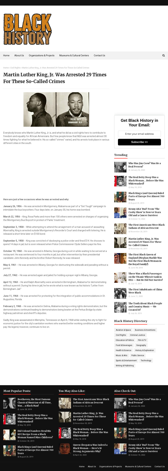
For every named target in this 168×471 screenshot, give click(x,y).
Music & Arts (121, 355)
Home (6, 68)
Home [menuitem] (6, 55)
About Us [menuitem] (19, 55)
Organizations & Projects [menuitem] (41, 55)
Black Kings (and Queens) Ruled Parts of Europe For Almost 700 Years (146, 196)
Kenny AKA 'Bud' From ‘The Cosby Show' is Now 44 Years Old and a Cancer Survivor (144, 212)
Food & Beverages (124, 345)
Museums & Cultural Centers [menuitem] (74, 55)
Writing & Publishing (125, 365)
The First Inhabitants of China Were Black (145, 291)
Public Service (137, 355)
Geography (141, 345)
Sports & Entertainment (126, 360)
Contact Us (160, 466)
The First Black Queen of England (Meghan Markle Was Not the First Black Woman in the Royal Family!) (145, 259)
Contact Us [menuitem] (99, 55)
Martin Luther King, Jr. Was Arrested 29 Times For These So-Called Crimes (144, 242)
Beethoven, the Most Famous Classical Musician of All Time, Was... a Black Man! (34, 402)
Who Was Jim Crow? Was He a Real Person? (144, 165)
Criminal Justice (137, 335)
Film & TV (142, 340)
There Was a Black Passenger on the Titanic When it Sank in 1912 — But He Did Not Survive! (145, 276)
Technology (146, 360)
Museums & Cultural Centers (138, 466)
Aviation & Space (123, 330)
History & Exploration (144, 350)
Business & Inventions (145, 330)
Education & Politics (125, 340)
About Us (92, 466)
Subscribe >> (139, 142)
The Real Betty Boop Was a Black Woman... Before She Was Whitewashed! (146, 180)
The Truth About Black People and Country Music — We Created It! (145, 306)
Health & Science (123, 350)
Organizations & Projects (110, 466)
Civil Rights (15, 68)
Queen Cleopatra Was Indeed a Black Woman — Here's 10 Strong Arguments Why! (90, 448)
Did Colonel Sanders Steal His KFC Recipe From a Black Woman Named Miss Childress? (35, 434)
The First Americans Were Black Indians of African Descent (146, 227)
